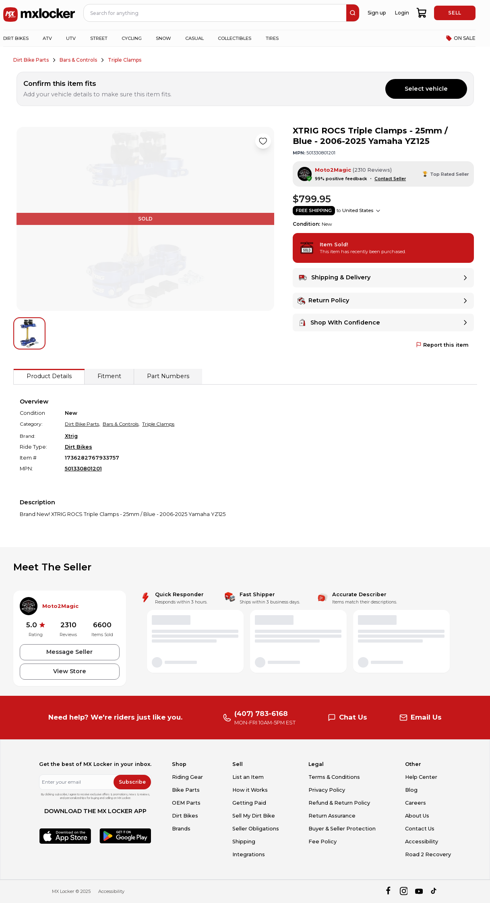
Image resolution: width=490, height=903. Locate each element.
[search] (352, 12)
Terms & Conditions (334, 777)
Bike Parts (186, 790)
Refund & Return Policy (339, 803)
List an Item (248, 777)
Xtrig (71, 436)
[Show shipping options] (378, 211)
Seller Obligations (255, 829)
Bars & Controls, (121, 424)
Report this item (442, 345)
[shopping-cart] (422, 13)
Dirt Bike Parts (31, 60)
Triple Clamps (124, 60)
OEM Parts (186, 803)
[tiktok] (434, 891)
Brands (181, 829)
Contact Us (419, 829)
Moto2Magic (333, 170)
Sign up (377, 13)
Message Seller (69, 651)
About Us (417, 816)
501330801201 (83, 469)
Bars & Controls (78, 60)
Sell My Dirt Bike (253, 816)
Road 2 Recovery (428, 854)
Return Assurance (332, 816)
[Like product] (263, 141)
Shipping (243, 841)
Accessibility (421, 841)
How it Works (250, 790)
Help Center (421, 777)
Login (402, 13)
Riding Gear (187, 777)
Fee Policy (322, 841)
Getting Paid (249, 803)
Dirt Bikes (78, 447)
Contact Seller (390, 178)
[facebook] (388, 891)
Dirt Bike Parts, (82, 424)
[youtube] (419, 891)
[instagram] (403, 891)
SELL (454, 13)
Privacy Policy (326, 790)
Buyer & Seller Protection (342, 829)
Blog (411, 790)
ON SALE (461, 38)
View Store (69, 671)
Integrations (248, 854)
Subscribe (132, 782)
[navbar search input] (215, 13)
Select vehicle (426, 88)
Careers (415, 803)
